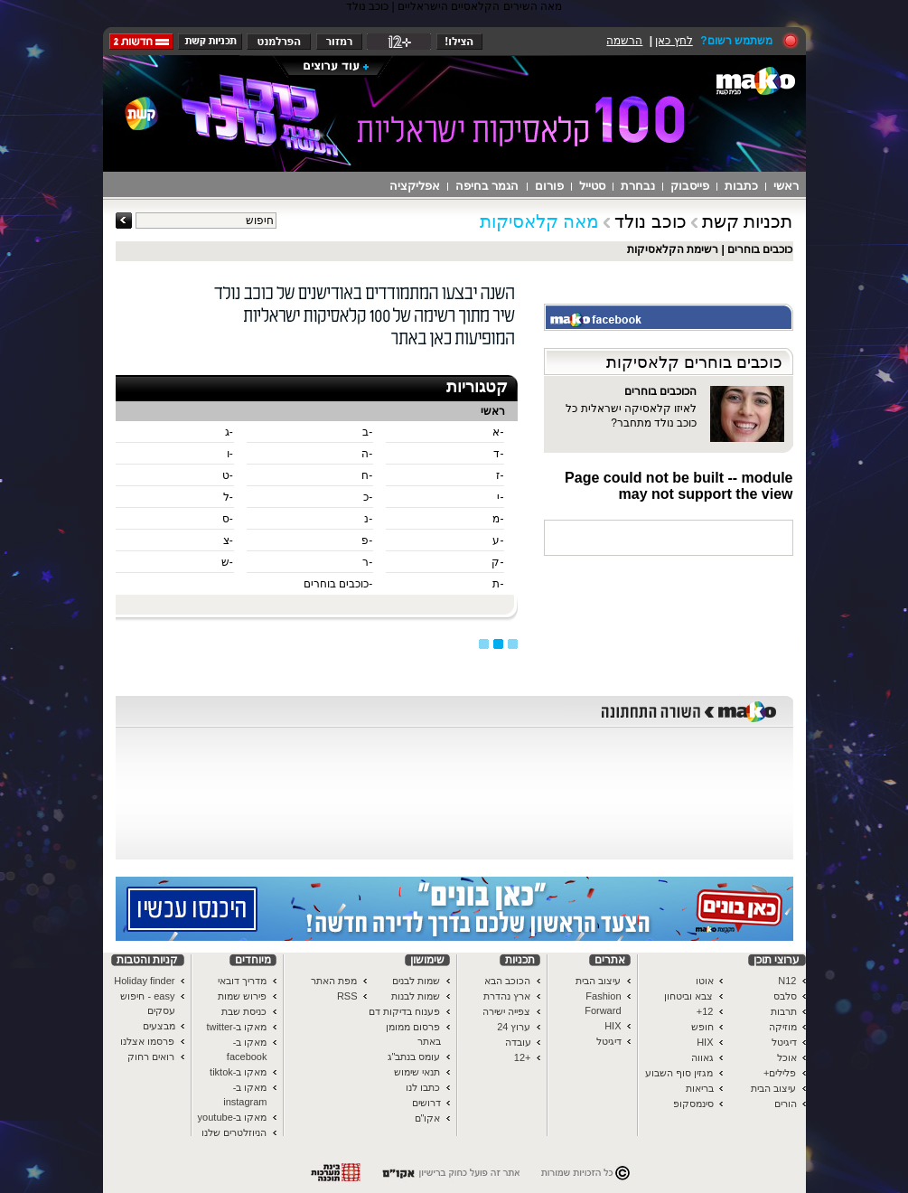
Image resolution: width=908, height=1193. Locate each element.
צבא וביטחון (688, 996)
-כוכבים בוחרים (338, 584)
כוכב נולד (650, 221)
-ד (498, 453)
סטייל (592, 186)
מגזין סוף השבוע (679, 1072)
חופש (702, 1026)
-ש (227, 562)
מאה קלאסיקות (540, 221)
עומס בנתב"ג (414, 1056)
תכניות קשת (747, 221)
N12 (787, 980)
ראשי (786, 186)
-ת (497, 584)
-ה (366, 453)
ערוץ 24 (513, 1026)
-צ (228, 540)
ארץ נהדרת (506, 996)
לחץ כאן (673, 40)
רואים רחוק (150, 1056)
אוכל (787, 1057)
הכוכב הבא (507, 980)
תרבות (784, 1011)
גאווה (702, 1057)
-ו (230, 453)
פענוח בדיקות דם (404, 1011)
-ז (499, 475)
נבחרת (638, 186)
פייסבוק (689, 186)
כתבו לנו (423, 1087)
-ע (497, 540)
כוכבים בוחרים (759, 249)
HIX (705, 1042)
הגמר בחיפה (487, 186)
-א (497, 432)
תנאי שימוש (417, 1071)
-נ (368, 518)
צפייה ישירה (506, 1011)
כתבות (741, 186)
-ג (229, 432)
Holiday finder (144, 980)
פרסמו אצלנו (147, 1041)
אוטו (705, 980)
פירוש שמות (242, 996)
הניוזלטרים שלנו (234, 1132)
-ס (227, 518)
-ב (367, 432)
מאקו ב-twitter (236, 1026)
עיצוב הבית (773, 1088)
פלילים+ (779, 1072)
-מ (497, 518)
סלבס (785, 996)
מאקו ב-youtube (232, 1117)
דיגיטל (784, 1042)
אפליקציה (414, 186)
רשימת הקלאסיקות (672, 249)
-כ (367, 497)
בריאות (700, 1088)
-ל (228, 497)
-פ (366, 540)
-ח (366, 475)
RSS (347, 996)
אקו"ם (428, 1118)
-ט (227, 475)
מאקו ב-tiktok (238, 1071)
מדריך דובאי (242, 980)
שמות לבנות (415, 996)
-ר (367, 562)
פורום (549, 186)
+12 (522, 1057)
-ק (497, 562)
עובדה (518, 1042)
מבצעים (159, 1025)
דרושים (426, 1102)
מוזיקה (783, 1026)
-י (500, 497)
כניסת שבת (244, 1011)
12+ (705, 1011)
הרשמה (624, 40)
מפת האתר (334, 980)
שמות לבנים (416, 980)
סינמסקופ (693, 1103)
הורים (785, 1103)
